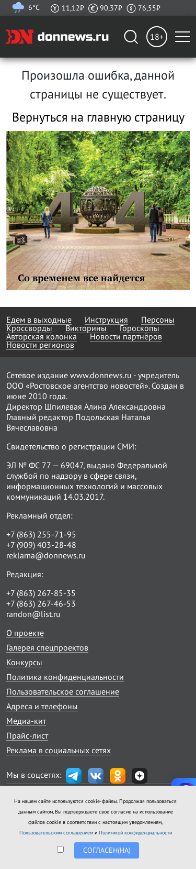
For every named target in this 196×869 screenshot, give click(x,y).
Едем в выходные (39, 319)
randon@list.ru (33, 614)
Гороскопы (139, 328)
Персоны (158, 319)
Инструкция (106, 319)
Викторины (86, 328)
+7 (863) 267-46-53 (41, 603)
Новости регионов (40, 344)
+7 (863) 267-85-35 (41, 593)
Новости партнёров (126, 336)
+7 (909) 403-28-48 (41, 545)
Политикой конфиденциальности (135, 832)
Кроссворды (29, 328)
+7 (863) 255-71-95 (41, 534)
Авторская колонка (41, 336)
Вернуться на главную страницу (98, 117)
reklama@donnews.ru (46, 555)
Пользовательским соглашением (56, 832)
